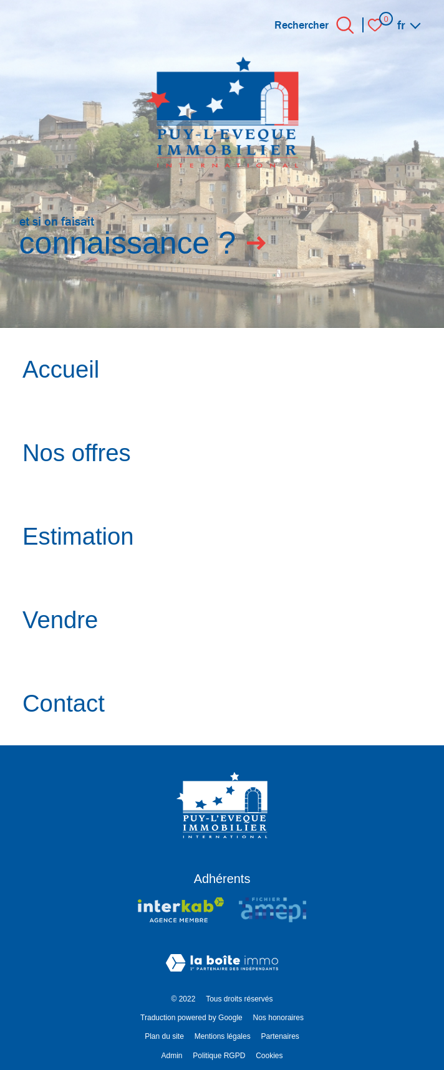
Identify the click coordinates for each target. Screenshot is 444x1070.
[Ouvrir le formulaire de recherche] (345, 25)
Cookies (269, 1055)
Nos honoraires (278, 1017)
